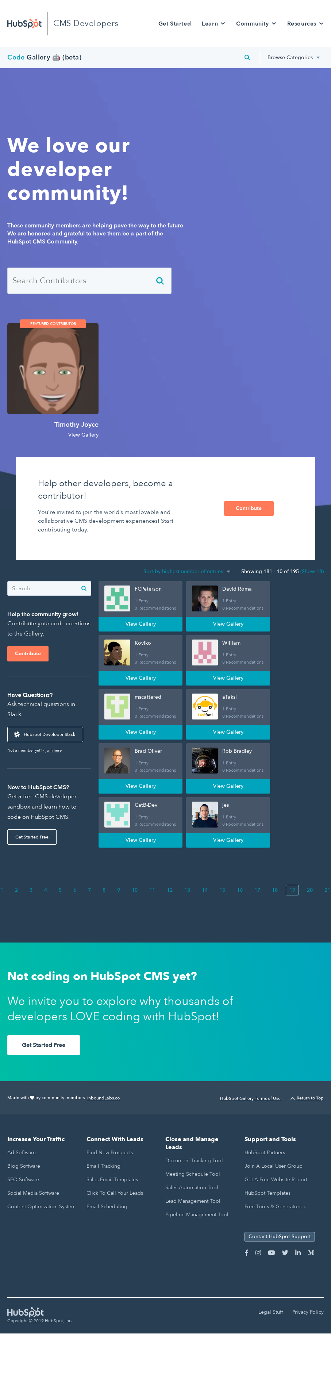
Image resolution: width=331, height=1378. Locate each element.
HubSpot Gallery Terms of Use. (251, 1098)
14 (205, 890)
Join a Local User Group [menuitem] (274, 1166)
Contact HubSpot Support (280, 1236)
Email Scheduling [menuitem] (106, 1206)
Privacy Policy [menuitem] (308, 1312)
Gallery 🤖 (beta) (44, 57)
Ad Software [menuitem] (21, 1152)
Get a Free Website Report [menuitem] (276, 1179)
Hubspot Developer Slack (49, 734)
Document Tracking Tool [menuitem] (194, 1160)
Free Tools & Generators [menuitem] (273, 1206)
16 (240, 890)
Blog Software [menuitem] (23, 1166)
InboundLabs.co (103, 1098)
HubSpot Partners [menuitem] (265, 1152)
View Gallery (83, 434)
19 (292, 890)
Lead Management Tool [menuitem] (192, 1201)
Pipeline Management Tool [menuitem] (196, 1214)
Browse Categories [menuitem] (290, 57)
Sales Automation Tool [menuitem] (191, 1187)
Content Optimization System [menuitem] (41, 1206)
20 (310, 890)
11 (152, 890)
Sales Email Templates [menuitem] (112, 1179)
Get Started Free (32, 837)
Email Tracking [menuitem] (103, 1166)
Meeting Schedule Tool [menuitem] (192, 1174)
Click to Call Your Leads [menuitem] (114, 1193)
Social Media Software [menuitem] (33, 1193)
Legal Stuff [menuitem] (270, 1312)
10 (135, 890)
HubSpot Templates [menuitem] (267, 1193)
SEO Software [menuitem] (23, 1179)
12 (170, 890)
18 (275, 890)
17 (257, 890)
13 (187, 890)
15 (222, 890)
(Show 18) (312, 571)
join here (54, 750)
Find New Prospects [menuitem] (109, 1152)
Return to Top (307, 1098)
